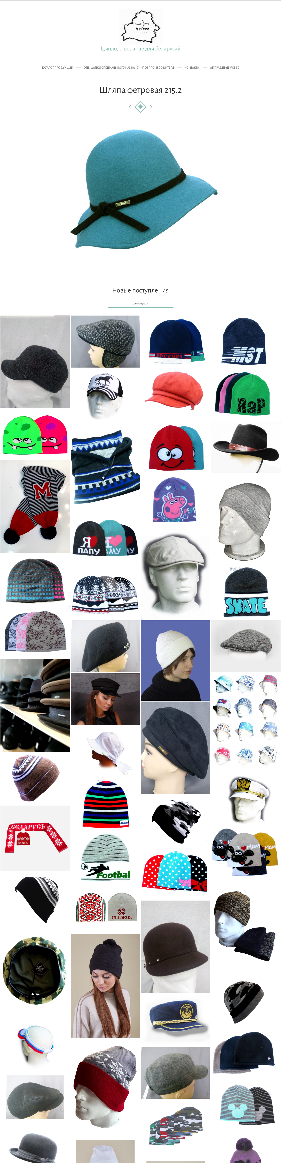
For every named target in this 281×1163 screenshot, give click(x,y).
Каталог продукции (57, 67)
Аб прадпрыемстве (224, 67)
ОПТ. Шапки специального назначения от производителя (129, 67)
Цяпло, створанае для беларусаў (140, 49)
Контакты (192, 67)
